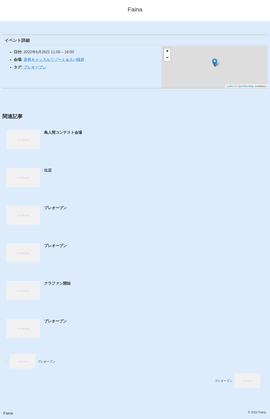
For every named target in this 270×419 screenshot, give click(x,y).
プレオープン (35, 67)
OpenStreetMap (246, 86)
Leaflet (229, 86)
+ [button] (167, 51)
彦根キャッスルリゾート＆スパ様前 (54, 59)
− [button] (167, 58)
